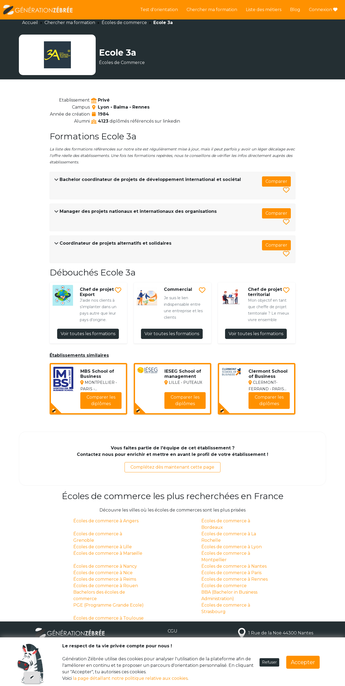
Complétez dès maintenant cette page (172, 467)
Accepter (303, 662)
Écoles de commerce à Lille (102, 546)
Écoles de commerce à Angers (106, 520)
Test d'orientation (159, 9)
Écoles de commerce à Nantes (234, 566)
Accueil (30, 22)
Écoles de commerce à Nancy (105, 566)
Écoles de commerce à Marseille (107, 553)
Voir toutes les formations (88, 333)
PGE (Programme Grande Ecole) (108, 605)
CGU (172, 631)
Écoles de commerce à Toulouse (108, 618)
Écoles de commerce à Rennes (234, 579)
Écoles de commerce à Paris (231, 572)
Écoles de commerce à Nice (103, 572)
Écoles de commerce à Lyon (231, 546)
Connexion (323, 9)
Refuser (269, 662)
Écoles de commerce (124, 22)
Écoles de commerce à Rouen (105, 585)
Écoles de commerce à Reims (104, 579)
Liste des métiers (263, 9)
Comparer (276, 181)
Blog (295, 9)
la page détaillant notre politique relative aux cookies (130, 678)
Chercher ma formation (212, 9)
